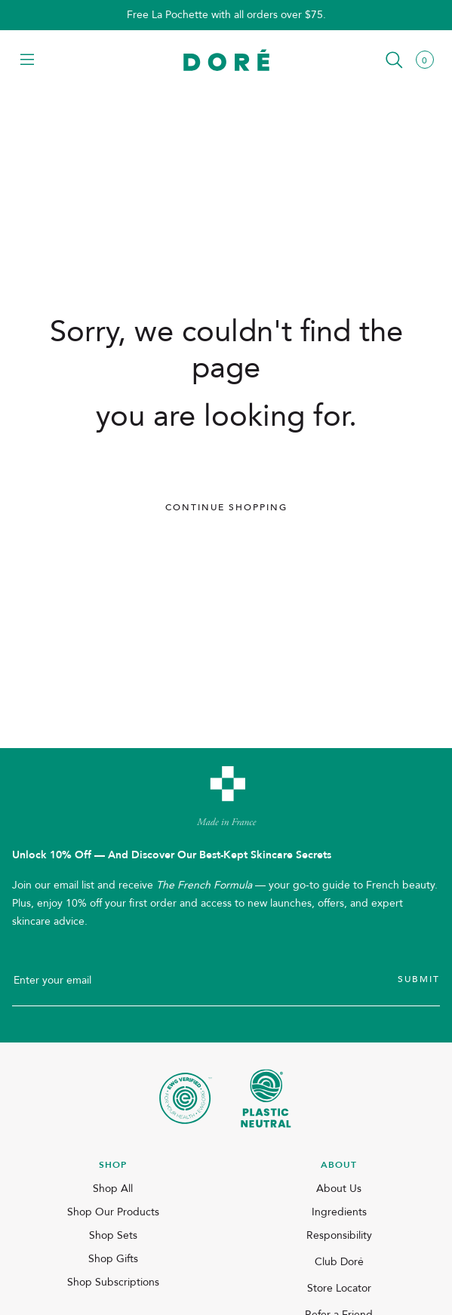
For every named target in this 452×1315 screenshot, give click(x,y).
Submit (419, 979)
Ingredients (339, 1212)
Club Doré (339, 1262)
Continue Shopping (226, 507)
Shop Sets (113, 1235)
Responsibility (339, 1235)
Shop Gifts (113, 1259)
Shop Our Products (113, 1212)
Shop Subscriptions (113, 1282)
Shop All (113, 1188)
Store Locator (339, 1288)
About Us (338, 1188)
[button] (27, 61)
